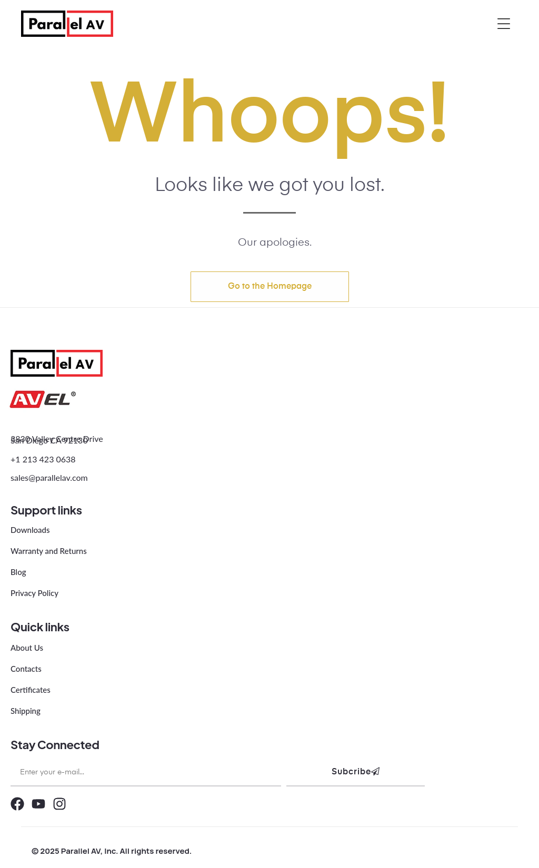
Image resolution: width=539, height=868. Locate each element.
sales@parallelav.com (49, 477)
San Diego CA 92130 (49, 440)
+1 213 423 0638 (43, 459)
